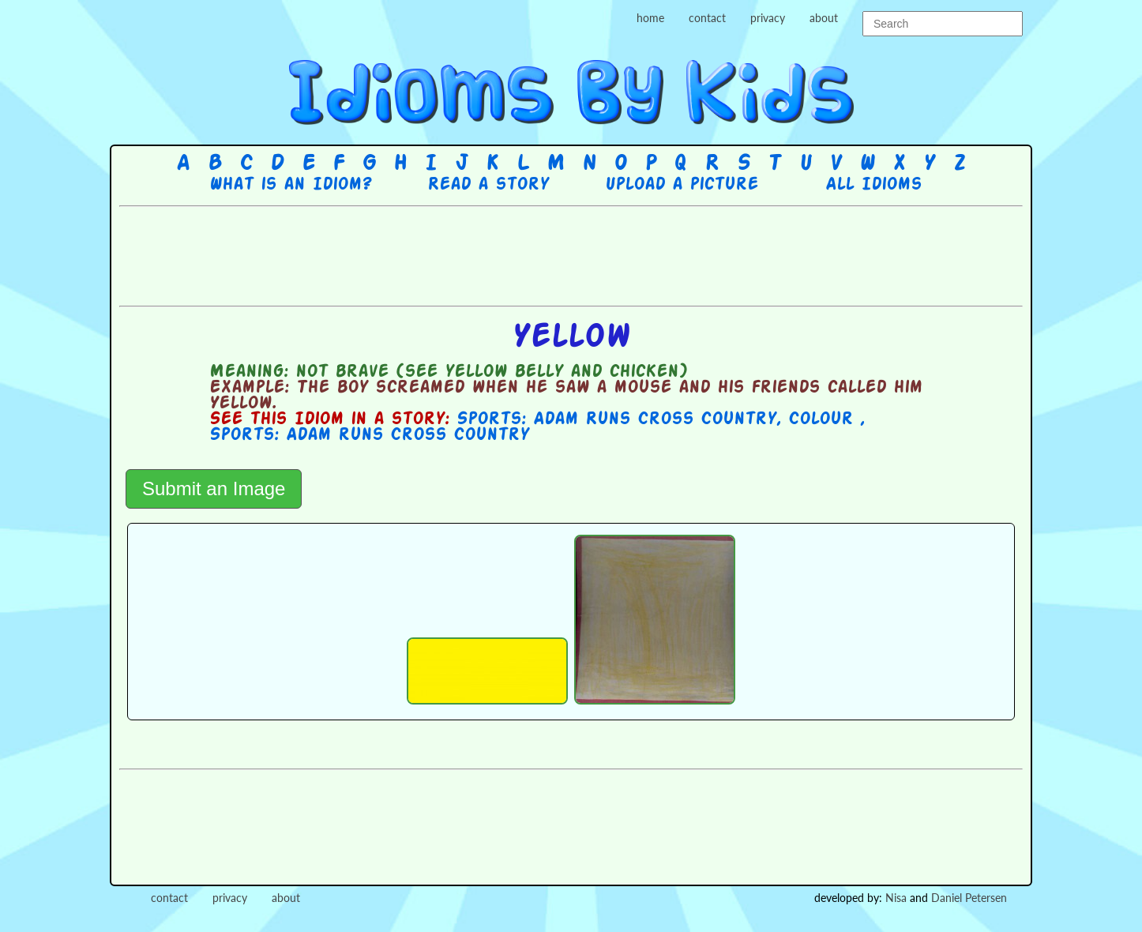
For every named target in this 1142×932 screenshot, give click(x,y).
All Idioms (873, 185)
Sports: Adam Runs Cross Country (616, 419)
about (824, 17)
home (650, 17)
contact (707, 17)
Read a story (488, 185)
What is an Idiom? (290, 185)
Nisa (896, 897)
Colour (824, 419)
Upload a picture (681, 185)
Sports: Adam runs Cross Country (369, 435)
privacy (767, 17)
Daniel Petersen (969, 897)
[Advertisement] (571, 254)
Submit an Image (213, 488)
